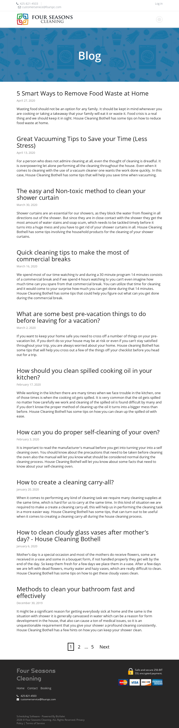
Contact (32, 688)
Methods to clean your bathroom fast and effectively (76, 592)
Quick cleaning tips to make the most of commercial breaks (73, 255)
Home (21, 688)
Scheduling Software (28, 716)
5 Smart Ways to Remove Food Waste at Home (83, 93)
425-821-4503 (29, 3)
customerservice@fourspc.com (41, 7)
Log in (159, 3)
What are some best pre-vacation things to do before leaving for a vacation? (81, 317)
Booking (46, 688)
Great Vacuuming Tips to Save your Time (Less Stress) (82, 141)
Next (104, 647)
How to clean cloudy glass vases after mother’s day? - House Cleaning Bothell (83, 535)
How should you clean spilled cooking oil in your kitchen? (84, 373)
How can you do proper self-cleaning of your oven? (88, 432)
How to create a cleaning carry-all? (65, 482)
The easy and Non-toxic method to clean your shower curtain (81, 194)
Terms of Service (35, 723)
